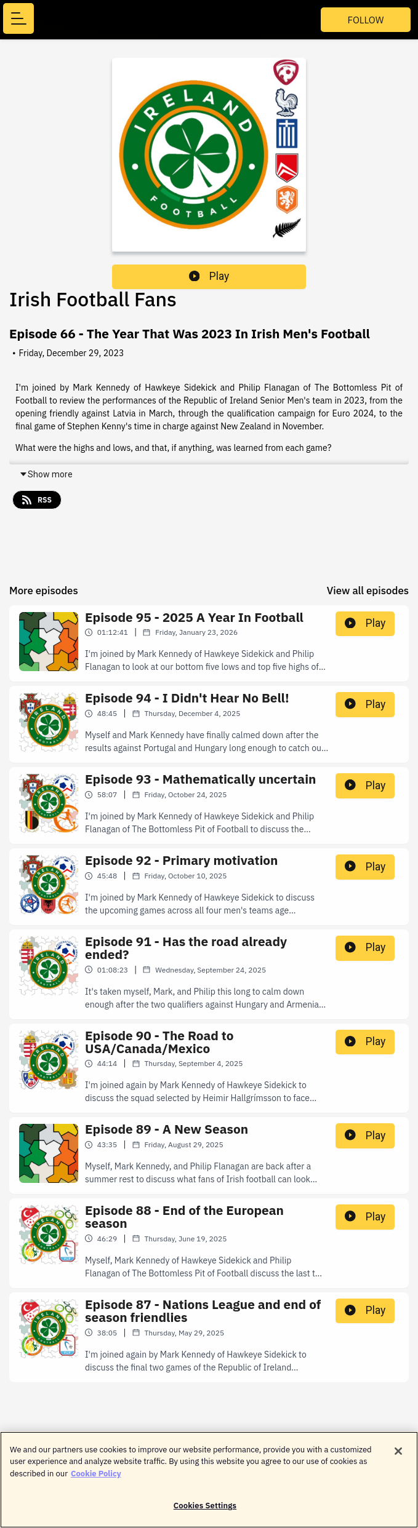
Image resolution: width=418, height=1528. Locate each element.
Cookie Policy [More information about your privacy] (96, 1479)
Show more (46, 474)
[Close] (398, 1457)
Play (209, 276)
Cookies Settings (205, 1512)
